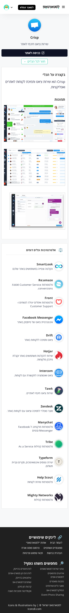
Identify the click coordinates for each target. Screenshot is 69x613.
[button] (63, 7)
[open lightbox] (34, 125)
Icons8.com (34, 609)
